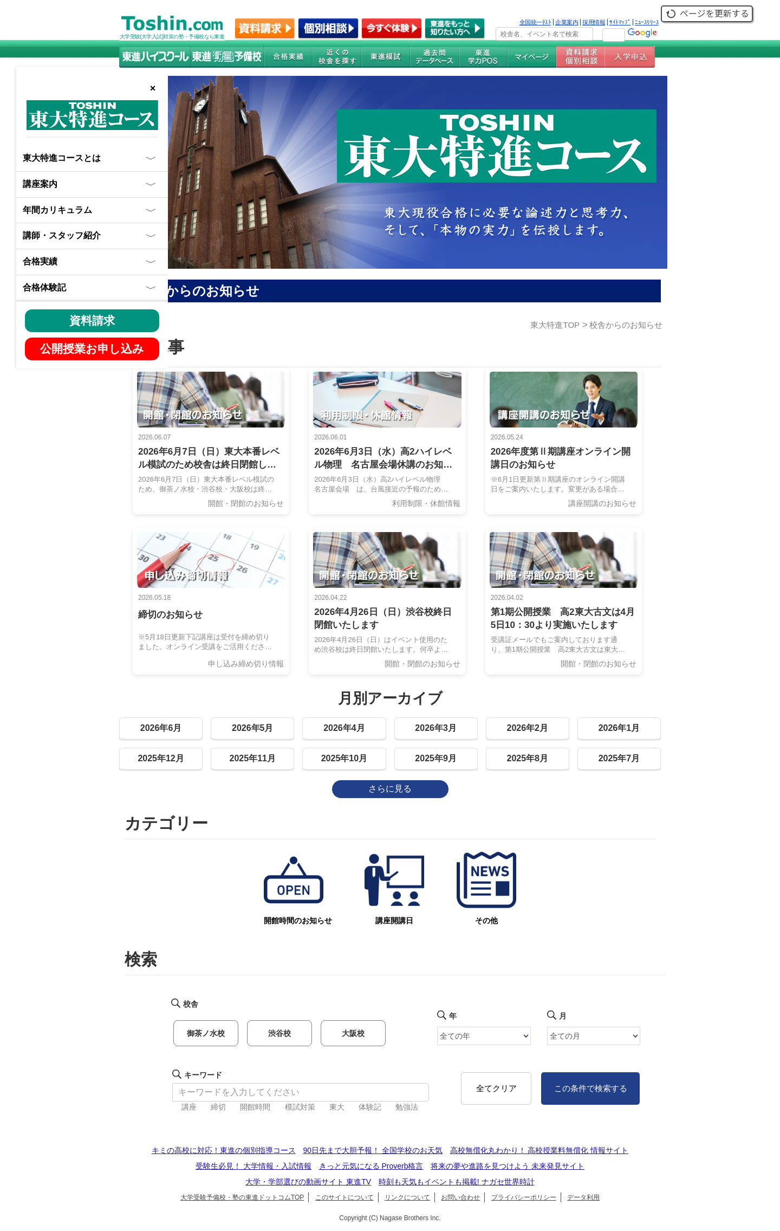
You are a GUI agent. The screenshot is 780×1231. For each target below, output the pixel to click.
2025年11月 (253, 758)
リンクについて (407, 1197)
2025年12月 (161, 758)
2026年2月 (528, 728)
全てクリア (496, 1088)
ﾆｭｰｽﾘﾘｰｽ (647, 22)
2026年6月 (161, 728)
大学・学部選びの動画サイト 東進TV (308, 1181)
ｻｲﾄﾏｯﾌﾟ (619, 22)
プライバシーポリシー (523, 1197)
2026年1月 (619, 728)
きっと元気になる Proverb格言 (371, 1166)
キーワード (203, 1075)
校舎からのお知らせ (625, 324)
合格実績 (40, 261)
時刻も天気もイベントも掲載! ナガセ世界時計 (457, 1181)
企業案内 (566, 22)
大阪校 (353, 1033)
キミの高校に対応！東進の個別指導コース (224, 1150)
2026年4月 (344, 728)
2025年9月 (436, 758)
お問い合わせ (460, 1197)
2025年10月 (344, 758)
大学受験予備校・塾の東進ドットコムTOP (242, 1197)
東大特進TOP (555, 324)
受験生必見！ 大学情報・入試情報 (253, 1166)
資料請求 (92, 320)
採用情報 (593, 22)
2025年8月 (528, 758)
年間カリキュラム (57, 210)
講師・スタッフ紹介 (62, 235)
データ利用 (583, 1197)
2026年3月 (436, 728)
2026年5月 (253, 728)
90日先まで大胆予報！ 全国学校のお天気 (372, 1150)
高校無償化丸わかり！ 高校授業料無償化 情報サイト (539, 1150)
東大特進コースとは (62, 158)
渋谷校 (279, 1033)
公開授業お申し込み (92, 348)
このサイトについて (344, 1197)
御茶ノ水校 (206, 1033)
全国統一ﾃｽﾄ (535, 22)
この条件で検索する (590, 1088)
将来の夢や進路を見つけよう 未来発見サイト (507, 1166)
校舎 (190, 1004)
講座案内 (40, 184)
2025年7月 (619, 758)
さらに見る (390, 788)
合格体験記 (44, 287)
